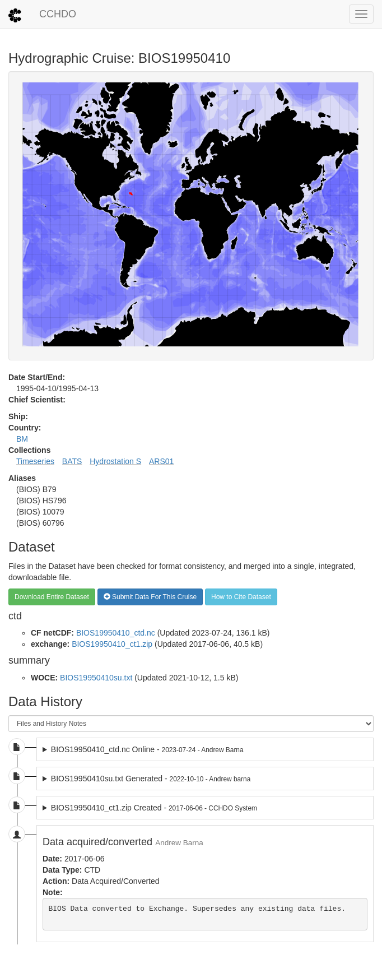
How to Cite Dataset (241, 597)
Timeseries (35, 461)
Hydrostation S (115, 461)
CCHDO (57, 14)
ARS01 (161, 461)
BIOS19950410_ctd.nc (115, 632)
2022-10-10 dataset (205, 778)
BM (22, 438)
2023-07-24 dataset (205, 749)
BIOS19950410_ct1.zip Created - (154, 807)
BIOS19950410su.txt (96, 677)
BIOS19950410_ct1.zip (112, 644)
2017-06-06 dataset (205, 807)
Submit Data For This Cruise (150, 597)
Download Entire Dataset (52, 597)
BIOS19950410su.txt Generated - (150, 778)
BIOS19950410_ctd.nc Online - (147, 749)
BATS (72, 461)
